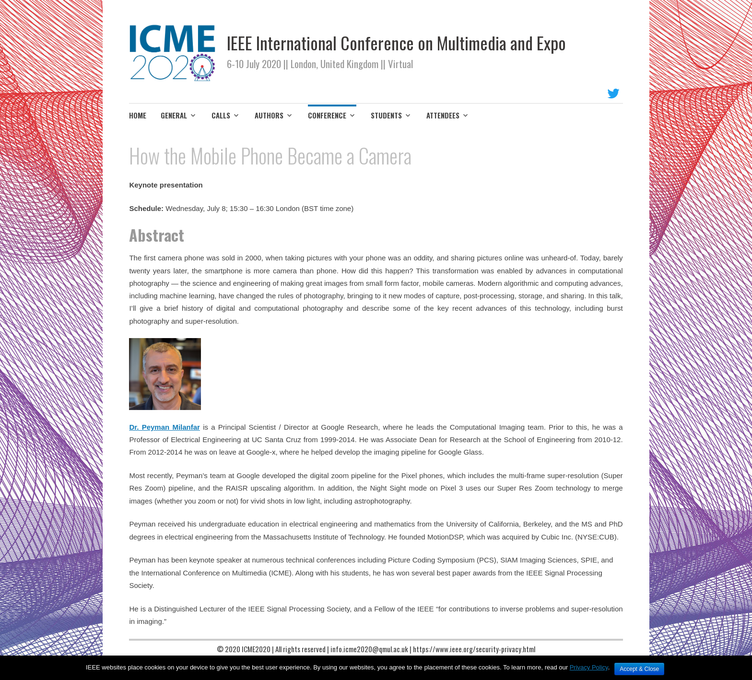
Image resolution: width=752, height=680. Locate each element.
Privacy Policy (589, 667)
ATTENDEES (442, 115)
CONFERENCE (327, 115)
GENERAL (174, 115)
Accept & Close (639, 669)
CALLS (221, 115)
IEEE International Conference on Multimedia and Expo (396, 42)
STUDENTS (386, 115)
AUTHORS (269, 115)
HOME (137, 115)
